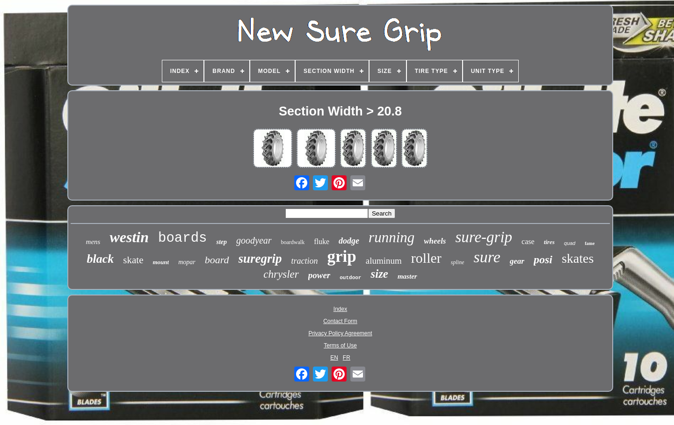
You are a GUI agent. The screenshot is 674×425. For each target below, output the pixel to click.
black (100, 259)
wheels (435, 241)
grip (341, 256)
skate (133, 260)
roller (426, 258)
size (379, 273)
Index (340, 309)
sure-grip (484, 237)
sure (486, 257)
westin (129, 237)
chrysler (280, 274)
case (528, 241)
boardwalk (293, 242)
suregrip (260, 259)
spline (457, 262)
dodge (349, 240)
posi (543, 259)
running (391, 237)
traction (304, 261)
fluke (321, 241)
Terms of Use (340, 345)
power (319, 275)
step (221, 241)
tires (549, 241)
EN (334, 357)
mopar (187, 262)
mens (93, 241)
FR (346, 357)
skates (578, 258)
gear (517, 261)
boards (182, 238)
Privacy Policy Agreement (340, 333)
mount (161, 262)
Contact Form (340, 321)
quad (569, 243)
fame (589, 243)
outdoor (350, 278)
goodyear (254, 240)
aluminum (384, 261)
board (217, 260)
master (407, 276)
